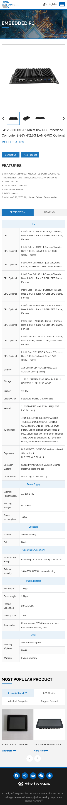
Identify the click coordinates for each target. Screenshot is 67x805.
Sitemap (30, 797)
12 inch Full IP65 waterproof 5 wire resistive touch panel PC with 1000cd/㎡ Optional (17, 744)
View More (9, 750)
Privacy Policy (42, 797)
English (49, 4)
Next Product (30, 155)
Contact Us (10, 155)
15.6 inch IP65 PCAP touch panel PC (49, 744)
